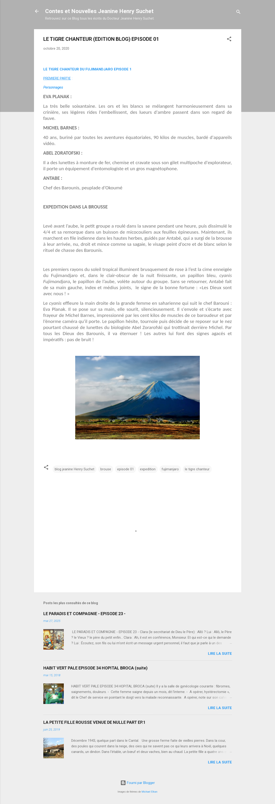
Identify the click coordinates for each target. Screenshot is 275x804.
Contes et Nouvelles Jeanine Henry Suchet (99, 11)
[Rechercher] (238, 13)
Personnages (53, 87)
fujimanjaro (170, 469)
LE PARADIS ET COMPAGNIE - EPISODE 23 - (84, 613)
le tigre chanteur (197, 469)
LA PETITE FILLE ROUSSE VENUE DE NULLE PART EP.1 (94, 722)
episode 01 (125, 469)
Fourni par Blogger (137, 783)
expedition (148, 469)
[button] (229, 39)
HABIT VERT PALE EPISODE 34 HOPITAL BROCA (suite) (95, 667)
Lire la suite (220, 654)
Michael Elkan (149, 791)
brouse (105, 469)
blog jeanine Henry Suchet (74, 469)
